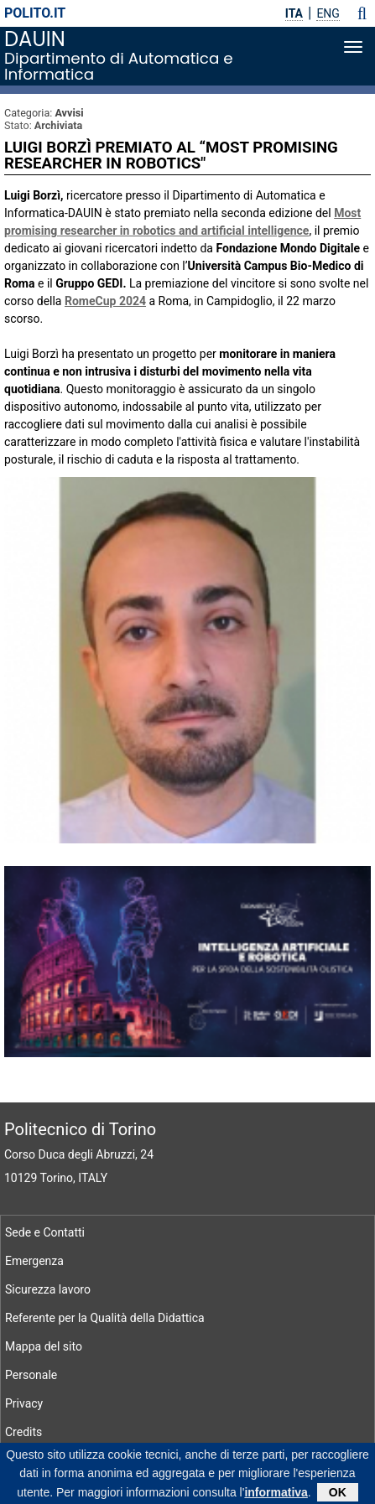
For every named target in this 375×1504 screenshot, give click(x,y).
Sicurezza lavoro (48, 1289)
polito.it (34, 13)
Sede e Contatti (45, 1232)
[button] (362, 13)
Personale (31, 1375)
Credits (23, 1432)
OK (337, 1493)
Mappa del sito (43, 1346)
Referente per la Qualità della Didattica (105, 1318)
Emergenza (34, 1261)
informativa (275, 1493)
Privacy (24, 1403)
